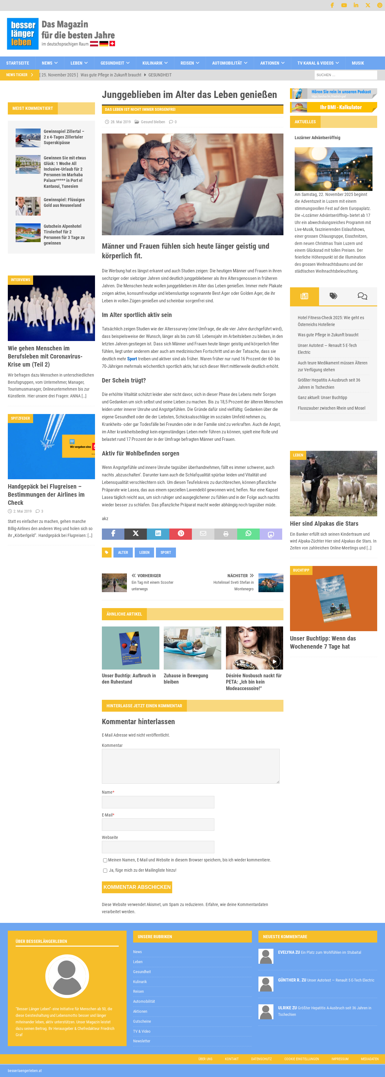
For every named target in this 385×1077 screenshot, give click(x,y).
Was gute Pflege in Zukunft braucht (328, 334)
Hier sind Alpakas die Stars (324, 523)
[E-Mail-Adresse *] (286, 910)
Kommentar (112, 745)
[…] (84, 395)
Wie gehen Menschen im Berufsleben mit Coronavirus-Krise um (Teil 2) (45, 356)
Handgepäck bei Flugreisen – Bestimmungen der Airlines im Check (46, 494)
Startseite (17, 63)
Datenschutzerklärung (222, 925)
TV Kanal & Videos (316, 63)
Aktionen (269, 63)
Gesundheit (112, 63)
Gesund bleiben (153, 121)
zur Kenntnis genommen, (244, 926)
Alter (123, 552)
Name (107, 792)
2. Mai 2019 (22, 511)
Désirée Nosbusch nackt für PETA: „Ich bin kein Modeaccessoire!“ (254, 682)
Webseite (110, 837)
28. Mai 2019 (121, 121)
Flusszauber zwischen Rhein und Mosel (331, 408)
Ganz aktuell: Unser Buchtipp (322, 397)
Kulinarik (152, 63)
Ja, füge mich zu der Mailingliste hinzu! (139, 870)
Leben (76, 63)
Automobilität (227, 63)
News (47, 63)
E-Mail (107, 814)
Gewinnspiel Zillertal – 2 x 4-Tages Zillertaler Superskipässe (64, 137)
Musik (358, 63)
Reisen (187, 63)
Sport (132, 359)
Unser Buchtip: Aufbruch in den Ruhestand (129, 679)
